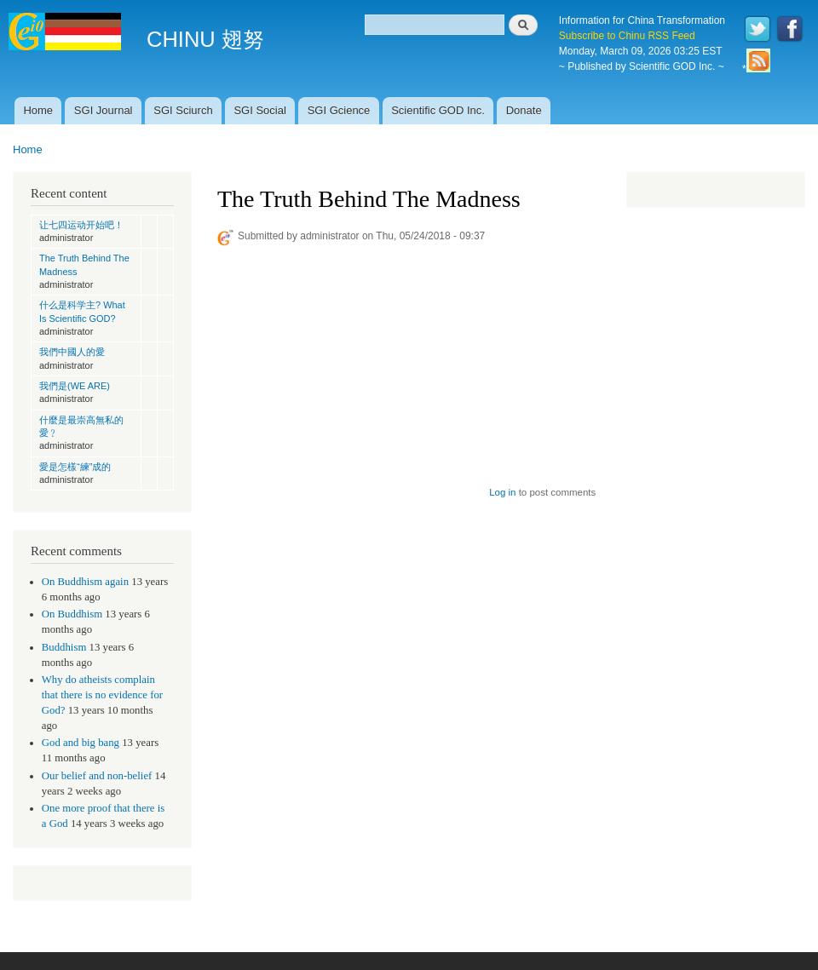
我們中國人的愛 (72, 352)
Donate (524, 110)
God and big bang (80, 743)
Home (38, 110)
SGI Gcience (339, 110)
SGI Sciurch (182, 110)
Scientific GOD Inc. (438, 110)
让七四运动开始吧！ (81, 225)
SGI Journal (103, 110)
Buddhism (64, 647)
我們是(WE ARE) (74, 386)
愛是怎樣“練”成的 (75, 467)
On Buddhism (72, 614)
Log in (502, 492)
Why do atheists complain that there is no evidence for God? (102, 695)
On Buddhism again (85, 582)
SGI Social (259, 110)
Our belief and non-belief (97, 776)
